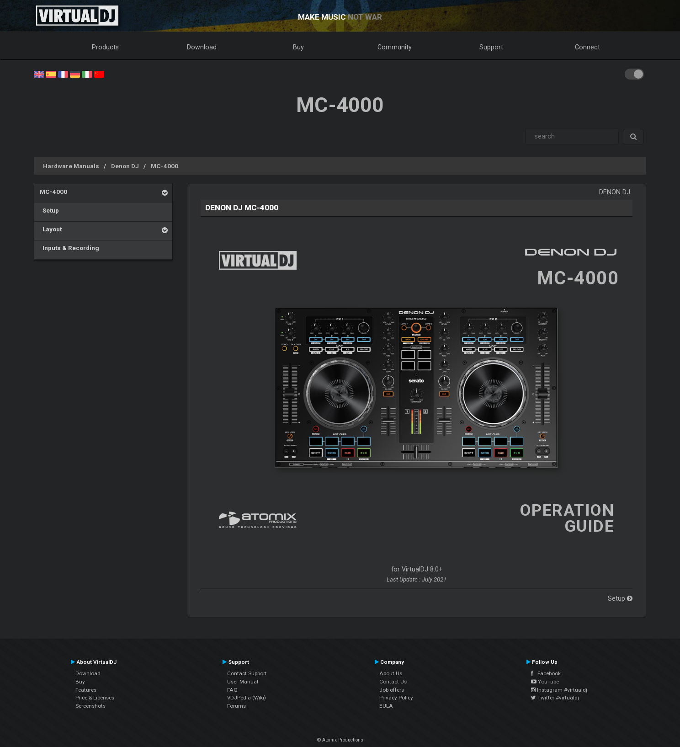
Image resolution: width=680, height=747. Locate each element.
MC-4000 (164, 166)
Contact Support (247, 673)
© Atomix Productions (340, 740)
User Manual (242, 681)
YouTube (545, 681)
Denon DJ (125, 166)
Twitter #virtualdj (555, 697)
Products (105, 47)
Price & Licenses (94, 697)
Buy (298, 47)
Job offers (391, 690)
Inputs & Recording (69, 247)
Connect (587, 47)
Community (394, 47)
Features (85, 690)
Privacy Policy (396, 697)
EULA (386, 706)
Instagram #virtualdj (559, 690)
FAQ (232, 690)
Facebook (546, 673)
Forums (236, 706)
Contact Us (393, 681)
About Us (390, 673)
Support (491, 47)
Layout (51, 229)
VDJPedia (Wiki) (246, 697)
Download (202, 47)
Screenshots (90, 706)
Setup (49, 210)
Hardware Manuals (71, 166)
